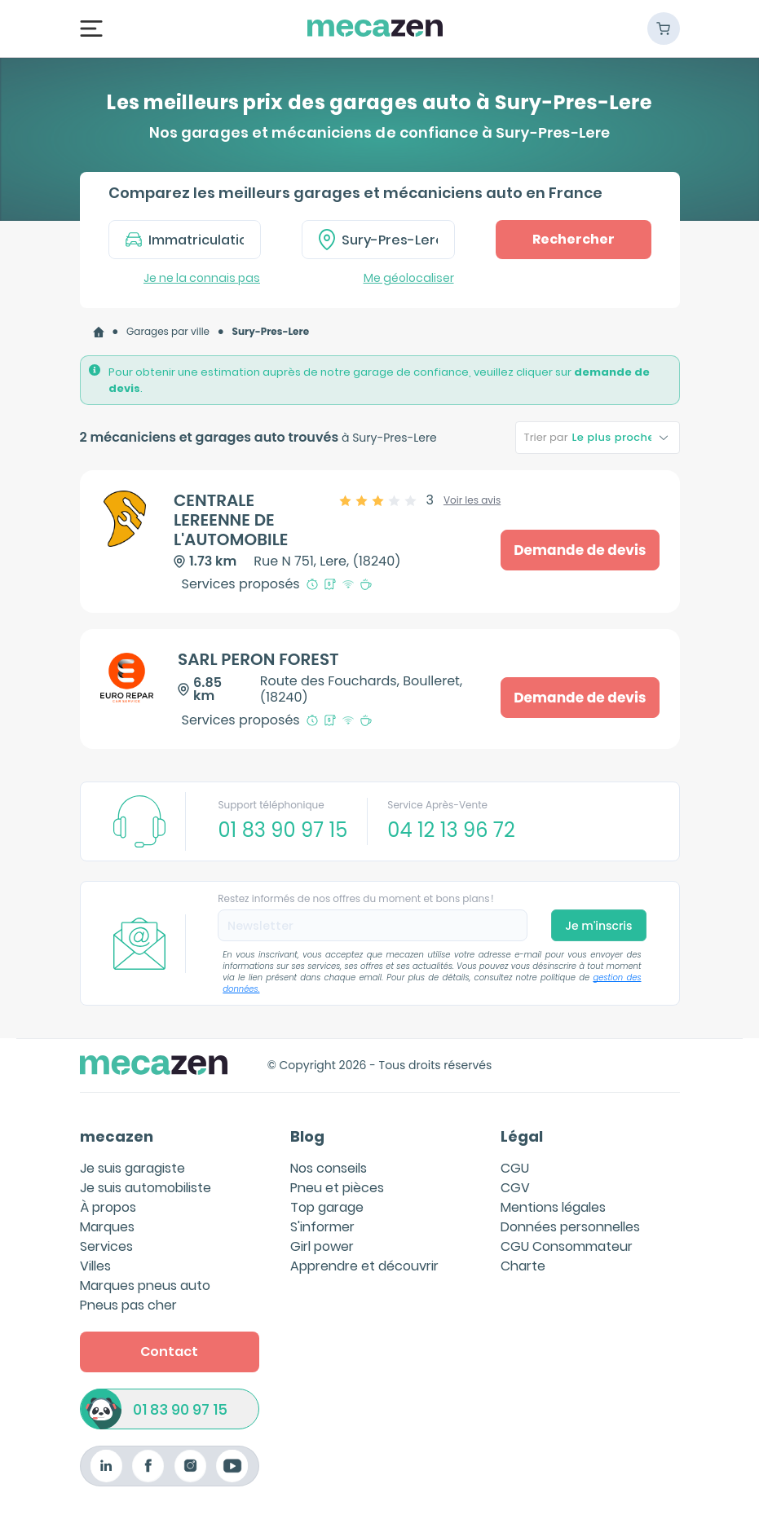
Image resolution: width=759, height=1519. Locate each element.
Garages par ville (168, 331)
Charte (523, 1266)
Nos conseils (328, 1168)
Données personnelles (570, 1226)
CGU (515, 1168)
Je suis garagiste (132, 1168)
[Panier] (663, 28)
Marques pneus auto (145, 1285)
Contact (169, 1351)
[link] (98, 332)
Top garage (327, 1207)
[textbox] (390, 239)
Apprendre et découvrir (364, 1266)
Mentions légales (553, 1207)
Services (106, 1246)
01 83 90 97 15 (180, 1409)
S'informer (322, 1226)
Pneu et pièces (337, 1187)
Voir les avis (472, 500)
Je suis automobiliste (145, 1187)
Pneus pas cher (128, 1305)
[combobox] (378, 239)
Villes (95, 1266)
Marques (107, 1226)
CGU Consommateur (567, 1246)
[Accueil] (98, 332)
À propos (108, 1207)
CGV (515, 1187)
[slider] (387, 500)
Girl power (322, 1246)
